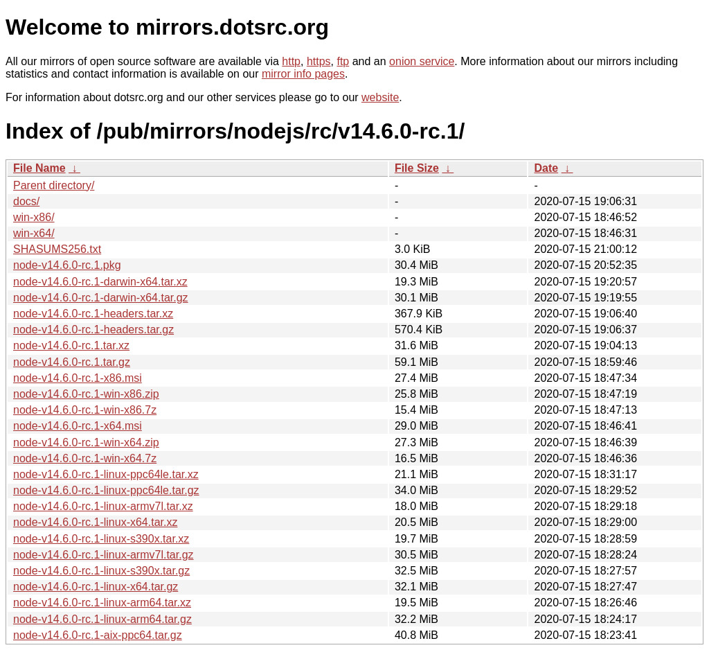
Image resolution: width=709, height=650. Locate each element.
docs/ (26, 201)
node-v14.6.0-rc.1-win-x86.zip (86, 394)
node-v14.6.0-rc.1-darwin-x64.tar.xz (100, 282)
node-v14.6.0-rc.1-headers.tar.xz (93, 313)
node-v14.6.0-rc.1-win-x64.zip (86, 442)
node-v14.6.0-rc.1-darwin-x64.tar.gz (100, 298)
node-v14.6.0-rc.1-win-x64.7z (84, 458)
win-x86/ (34, 217)
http (291, 61)
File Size (417, 168)
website (380, 97)
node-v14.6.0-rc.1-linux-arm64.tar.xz (102, 602)
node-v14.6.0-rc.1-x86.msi (77, 378)
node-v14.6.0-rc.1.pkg (67, 265)
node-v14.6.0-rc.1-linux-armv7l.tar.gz (103, 555)
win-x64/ (34, 233)
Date (546, 168)
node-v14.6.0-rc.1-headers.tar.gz (93, 329)
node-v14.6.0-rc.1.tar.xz (71, 345)
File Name (39, 168)
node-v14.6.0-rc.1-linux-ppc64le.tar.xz (106, 474)
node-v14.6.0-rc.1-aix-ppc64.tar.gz (97, 635)
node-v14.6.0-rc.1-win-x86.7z (84, 410)
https (319, 61)
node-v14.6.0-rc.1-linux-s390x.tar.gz (101, 571)
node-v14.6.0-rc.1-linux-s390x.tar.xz (101, 539)
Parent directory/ (53, 185)
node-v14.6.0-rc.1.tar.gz (71, 362)
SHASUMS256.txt (57, 249)
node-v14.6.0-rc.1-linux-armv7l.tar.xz (103, 506)
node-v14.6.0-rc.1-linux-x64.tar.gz (95, 586)
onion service (421, 61)
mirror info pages (303, 74)
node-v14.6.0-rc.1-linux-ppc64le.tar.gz (106, 490)
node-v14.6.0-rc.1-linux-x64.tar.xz (95, 522)
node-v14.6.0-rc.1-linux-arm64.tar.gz (102, 619)
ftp (342, 61)
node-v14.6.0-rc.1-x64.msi (77, 426)
